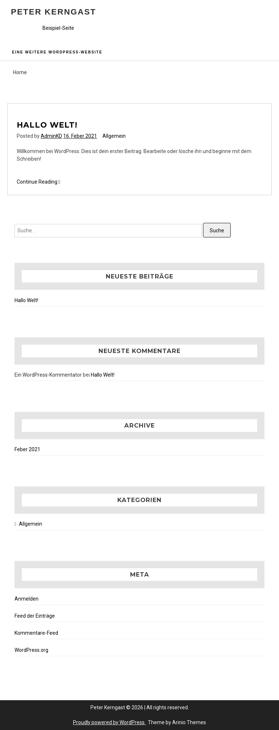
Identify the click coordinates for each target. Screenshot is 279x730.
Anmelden (27, 599)
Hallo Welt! (47, 124)
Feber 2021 (27, 449)
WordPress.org (31, 650)
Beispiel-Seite (58, 28)
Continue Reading (38, 182)
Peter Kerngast (53, 11)
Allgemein (114, 136)
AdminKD (51, 136)
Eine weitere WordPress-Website (57, 52)
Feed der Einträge (35, 616)
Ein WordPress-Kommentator (48, 375)
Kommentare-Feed (36, 633)
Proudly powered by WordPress (109, 722)
